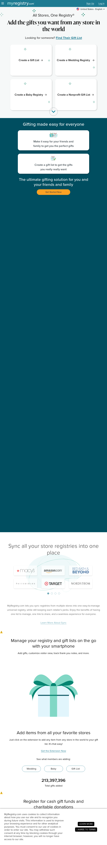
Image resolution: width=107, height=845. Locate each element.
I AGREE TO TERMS (86, 829)
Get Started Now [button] (53, 192)
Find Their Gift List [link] (69, 37)
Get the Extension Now (53, 751)
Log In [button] (101, 3)
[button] (90, 9)
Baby (53, 769)
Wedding (31, 769)
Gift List (75, 769)
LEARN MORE (86, 824)
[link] (31, 60)
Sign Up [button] (90, 3)
